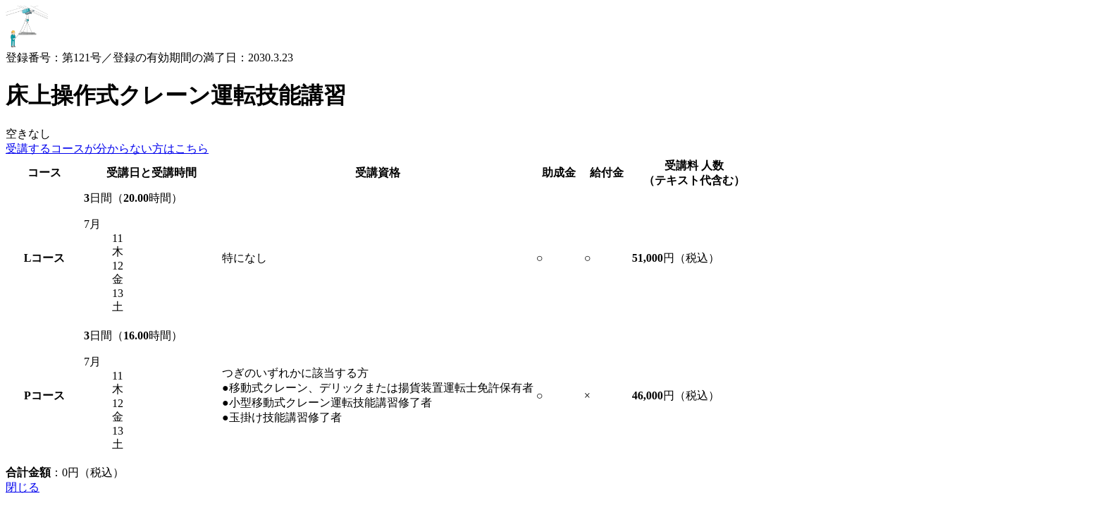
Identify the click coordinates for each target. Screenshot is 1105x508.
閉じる (22, 487)
